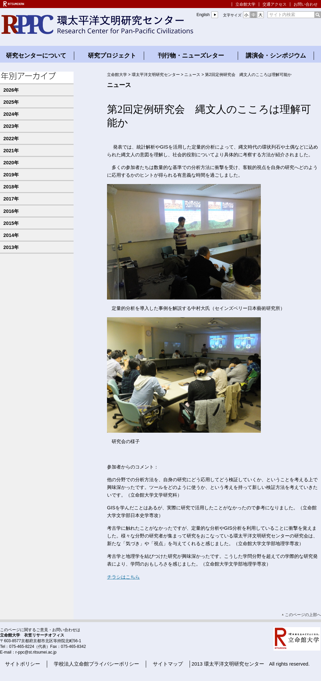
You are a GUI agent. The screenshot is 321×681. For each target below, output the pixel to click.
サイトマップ (168, 664)
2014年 (11, 235)
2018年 (11, 186)
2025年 (11, 102)
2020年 (11, 162)
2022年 (11, 138)
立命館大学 (245, 4)
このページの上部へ (303, 614)
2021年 (11, 150)
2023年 (11, 126)
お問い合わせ (306, 4)
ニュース (192, 74)
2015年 (11, 223)
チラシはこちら (123, 577)
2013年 (11, 247)
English (203, 14)
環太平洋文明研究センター (156, 74)
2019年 (11, 174)
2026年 (11, 90)
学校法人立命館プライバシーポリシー (96, 664)
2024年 (11, 114)
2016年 (11, 211)
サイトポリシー (22, 664)
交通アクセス (274, 4)
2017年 (11, 198)
